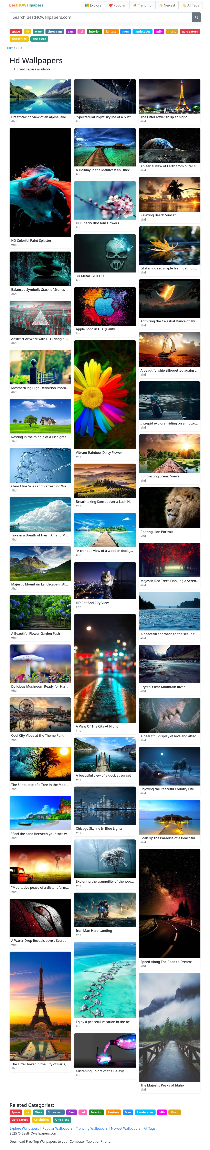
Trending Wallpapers (91, 1128)
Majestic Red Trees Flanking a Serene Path (173, 581)
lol (82, 31)
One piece (63, 1120)
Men (129, 1112)
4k (27, 31)
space (16, 31)
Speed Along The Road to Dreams (166, 962)
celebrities (41, 39)
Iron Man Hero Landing (94, 930)
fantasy (112, 31)
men (127, 31)
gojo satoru (20, 39)
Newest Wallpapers (125, 1128)
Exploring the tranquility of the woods (105, 881)
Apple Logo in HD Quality (95, 329)
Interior (97, 1112)
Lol (83, 1112)
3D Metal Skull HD (90, 276)
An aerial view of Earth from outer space (171, 166)
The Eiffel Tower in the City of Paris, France (44, 1064)
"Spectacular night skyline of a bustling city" (110, 117)
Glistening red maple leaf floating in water (173, 268)
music (173, 31)
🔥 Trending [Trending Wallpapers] (142, 5)
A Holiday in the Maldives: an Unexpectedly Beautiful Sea (120, 170)
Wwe (38, 1112)
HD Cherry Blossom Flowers (97, 223)
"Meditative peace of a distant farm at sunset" (47, 887)
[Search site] (100, 17)
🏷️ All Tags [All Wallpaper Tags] (190, 5)
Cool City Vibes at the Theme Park (37, 735)
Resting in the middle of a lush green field (43, 437)
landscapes (143, 31)
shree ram (55, 31)
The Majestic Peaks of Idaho (162, 1085)
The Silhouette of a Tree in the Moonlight (43, 784)
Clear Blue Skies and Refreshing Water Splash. (47, 486)
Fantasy (114, 1112)
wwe (38, 31)
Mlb (163, 1112)
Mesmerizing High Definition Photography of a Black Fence (57, 388)
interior (95, 31)
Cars (72, 1112)
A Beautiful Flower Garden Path (35, 633)
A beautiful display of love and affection (171, 736)
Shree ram (56, 1112)
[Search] (196, 17)
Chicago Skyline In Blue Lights (99, 828)
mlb (160, 31)
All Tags (149, 1128)
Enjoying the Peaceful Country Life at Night (173, 789)
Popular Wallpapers (57, 1128)
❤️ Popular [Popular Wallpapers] (117, 5)
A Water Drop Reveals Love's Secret (38, 941)
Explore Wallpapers (24, 1128)
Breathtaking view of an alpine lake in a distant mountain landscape (64, 117)
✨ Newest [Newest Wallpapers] (167, 5)
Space (16, 1112)
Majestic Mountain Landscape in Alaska (41, 584)
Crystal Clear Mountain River (162, 687)
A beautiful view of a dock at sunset (103, 775)
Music (176, 1112)
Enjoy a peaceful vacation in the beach (105, 1022)
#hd (14, 121)
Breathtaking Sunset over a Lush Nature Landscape (116, 502)
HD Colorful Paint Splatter (31, 241)
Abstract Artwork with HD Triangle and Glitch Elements (53, 339)
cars (71, 31)
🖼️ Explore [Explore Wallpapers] (93, 5)
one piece (62, 39)
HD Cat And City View (92, 603)
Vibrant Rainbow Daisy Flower (99, 453)
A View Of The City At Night (97, 726)
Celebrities (42, 1120)
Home (11, 48)
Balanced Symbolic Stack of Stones (38, 290)
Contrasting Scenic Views (159, 476)
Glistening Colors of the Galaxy (100, 1071)
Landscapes (146, 1112)
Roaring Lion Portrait (156, 532)
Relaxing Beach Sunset (158, 215)
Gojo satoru (20, 1120)
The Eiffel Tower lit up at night (163, 117)
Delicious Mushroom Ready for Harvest (41, 686)
